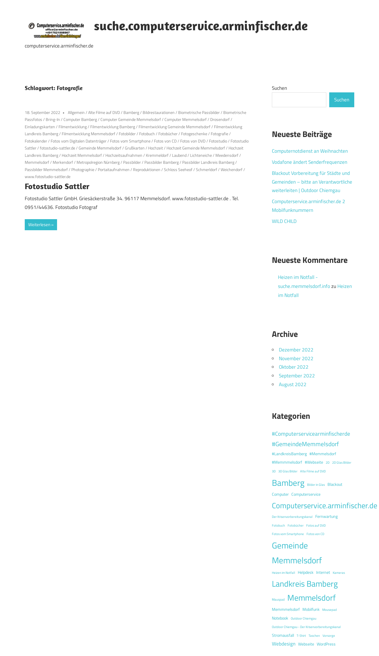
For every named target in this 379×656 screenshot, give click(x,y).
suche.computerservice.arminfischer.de (201, 26)
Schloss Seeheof (178, 169)
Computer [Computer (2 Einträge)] (280, 494)
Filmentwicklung (73, 127)
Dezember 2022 (296, 349)
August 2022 (293, 384)
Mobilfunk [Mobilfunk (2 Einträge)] (311, 609)
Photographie (82, 169)
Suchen (279, 88)
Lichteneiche (201, 155)
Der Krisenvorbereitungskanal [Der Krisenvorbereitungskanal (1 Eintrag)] (292, 516)
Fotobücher (168, 134)
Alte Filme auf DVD (104, 112)
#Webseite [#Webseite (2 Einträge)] (314, 462)
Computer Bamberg (80, 119)
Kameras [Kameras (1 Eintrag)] (339, 572)
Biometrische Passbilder (199, 112)
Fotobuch (147, 134)
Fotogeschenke (194, 134)
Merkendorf (63, 162)
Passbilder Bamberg (161, 162)
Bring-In (53, 119)
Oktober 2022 (294, 367)
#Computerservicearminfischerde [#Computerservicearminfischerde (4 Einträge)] (311, 433)
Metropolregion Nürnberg (98, 162)
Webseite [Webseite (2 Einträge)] (306, 644)
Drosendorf (220, 119)
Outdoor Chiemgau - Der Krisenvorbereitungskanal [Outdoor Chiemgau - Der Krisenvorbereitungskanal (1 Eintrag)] (306, 627)
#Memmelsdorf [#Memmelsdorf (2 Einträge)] (322, 454)
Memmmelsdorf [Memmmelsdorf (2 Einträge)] (286, 609)
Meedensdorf (226, 155)
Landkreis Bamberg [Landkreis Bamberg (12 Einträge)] (305, 583)
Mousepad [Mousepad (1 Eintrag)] (329, 609)
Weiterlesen (39, 224)
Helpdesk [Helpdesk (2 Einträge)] (306, 572)
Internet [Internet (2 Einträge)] (323, 572)
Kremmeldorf (157, 155)
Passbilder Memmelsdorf (46, 169)
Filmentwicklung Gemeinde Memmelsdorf (174, 127)
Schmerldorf (206, 169)
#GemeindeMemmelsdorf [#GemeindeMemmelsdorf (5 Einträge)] (305, 444)
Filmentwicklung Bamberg (112, 127)
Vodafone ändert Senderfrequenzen (309, 162)
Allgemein (76, 112)
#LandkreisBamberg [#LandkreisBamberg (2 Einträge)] (289, 454)
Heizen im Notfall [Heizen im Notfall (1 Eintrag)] (283, 572)
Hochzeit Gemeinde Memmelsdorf (196, 148)
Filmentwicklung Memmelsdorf (88, 134)
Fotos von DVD (193, 141)
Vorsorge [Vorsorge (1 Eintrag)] (329, 635)
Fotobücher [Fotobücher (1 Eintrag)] (296, 525)
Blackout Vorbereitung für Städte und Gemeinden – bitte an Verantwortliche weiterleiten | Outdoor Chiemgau (312, 181)
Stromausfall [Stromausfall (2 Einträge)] (283, 635)
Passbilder (132, 162)
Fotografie (219, 134)
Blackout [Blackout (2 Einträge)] (334, 484)
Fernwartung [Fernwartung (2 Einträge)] (326, 516)
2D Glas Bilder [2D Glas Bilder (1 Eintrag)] (341, 462)
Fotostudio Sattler (57, 186)
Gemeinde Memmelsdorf (100, 148)
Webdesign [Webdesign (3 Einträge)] (283, 644)
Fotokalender (36, 141)
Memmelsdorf (37, 162)
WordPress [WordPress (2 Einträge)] (326, 644)
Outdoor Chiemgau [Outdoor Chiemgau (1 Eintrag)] (303, 618)
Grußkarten (135, 148)
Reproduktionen (146, 169)
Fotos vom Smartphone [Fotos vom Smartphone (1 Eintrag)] (288, 534)
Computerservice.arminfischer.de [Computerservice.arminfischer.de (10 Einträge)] (324, 505)
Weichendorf (231, 169)
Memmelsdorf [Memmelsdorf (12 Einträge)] (311, 597)
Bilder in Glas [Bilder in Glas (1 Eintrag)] (316, 484)
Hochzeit (155, 148)
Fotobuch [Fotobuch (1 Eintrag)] (278, 525)
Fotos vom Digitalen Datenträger (79, 141)
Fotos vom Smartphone (130, 141)
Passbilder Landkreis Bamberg (208, 162)
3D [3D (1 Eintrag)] (274, 471)
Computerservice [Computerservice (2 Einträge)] (305, 494)
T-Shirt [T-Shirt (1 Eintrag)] (301, 635)
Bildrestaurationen (159, 112)
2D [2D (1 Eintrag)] (328, 462)
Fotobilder (127, 134)
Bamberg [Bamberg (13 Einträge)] (288, 482)
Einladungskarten (40, 127)
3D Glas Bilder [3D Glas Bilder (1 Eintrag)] (287, 471)
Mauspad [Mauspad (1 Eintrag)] (278, 599)
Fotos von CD (165, 141)
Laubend (179, 155)
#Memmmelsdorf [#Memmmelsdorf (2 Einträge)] (287, 462)
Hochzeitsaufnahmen (123, 155)
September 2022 (297, 375)
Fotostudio (218, 141)
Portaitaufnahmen (114, 169)
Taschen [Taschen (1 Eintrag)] (314, 635)
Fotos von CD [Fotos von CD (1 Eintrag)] (315, 534)
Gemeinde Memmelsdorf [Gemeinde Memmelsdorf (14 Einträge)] (297, 553)
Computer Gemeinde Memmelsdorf (130, 119)
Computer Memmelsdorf (185, 119)
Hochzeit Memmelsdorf (82, 155)
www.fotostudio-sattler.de (47, 176)
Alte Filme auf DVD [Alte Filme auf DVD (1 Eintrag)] (313, 471)
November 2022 (296, 358)
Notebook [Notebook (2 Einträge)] (280, 618)
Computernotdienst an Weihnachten (310, 151)
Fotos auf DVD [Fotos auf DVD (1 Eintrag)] (316, 525)
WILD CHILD (284, 221)
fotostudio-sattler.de (57, 148)
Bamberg (131, 112)
